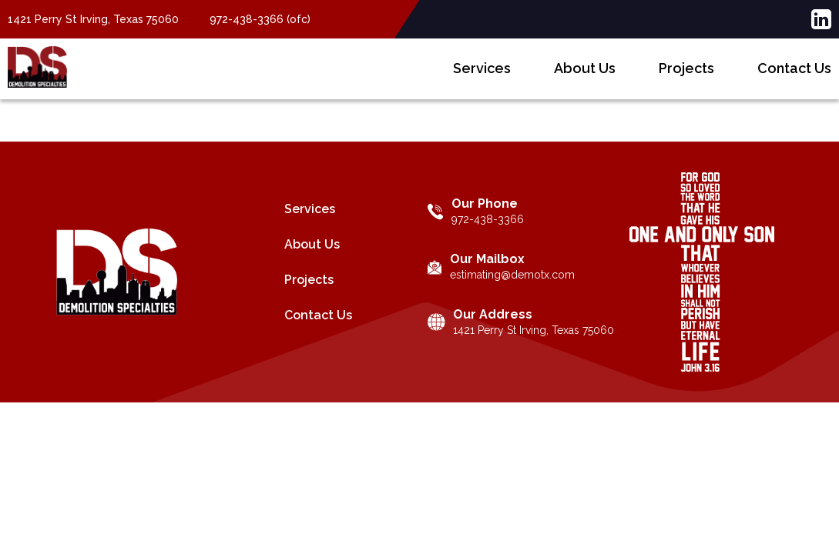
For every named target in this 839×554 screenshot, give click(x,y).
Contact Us (794, 80)
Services (482, 80)
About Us (585, 80)
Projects (686, 80)
